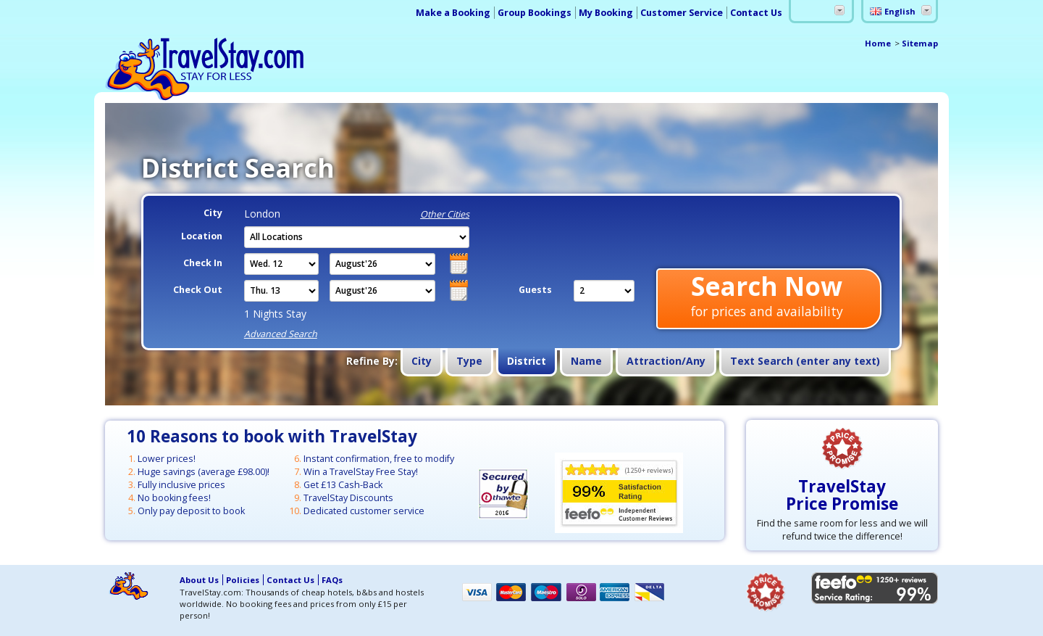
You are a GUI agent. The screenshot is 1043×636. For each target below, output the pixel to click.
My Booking (606, 13)
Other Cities (444, 214)
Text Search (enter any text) (805, 361)
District (526, 361)
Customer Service (681, 13)
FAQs (332, 579)
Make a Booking (453, 13)
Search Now (767, 296)
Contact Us (756, 13)
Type (469, 361)
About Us (199, 579)
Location (201, 236)
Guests (535, 290)
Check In (202, 263)
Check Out (197, 290)
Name (586, 361)
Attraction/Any (666, 361)
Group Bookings (534, 13)
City (421, 361)
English (900, 11)
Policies (242, 579)
